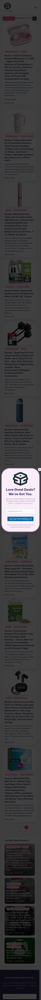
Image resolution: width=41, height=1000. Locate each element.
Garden (8, 608)
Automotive (10, 281)
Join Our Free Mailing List (20, 974)
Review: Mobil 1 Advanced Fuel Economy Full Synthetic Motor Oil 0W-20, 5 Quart (19, 288)
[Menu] (37, 7)
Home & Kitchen (11, 136)
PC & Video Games (12, 480)
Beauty (8, 207)
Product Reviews (12, 52)
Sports (23, 52)
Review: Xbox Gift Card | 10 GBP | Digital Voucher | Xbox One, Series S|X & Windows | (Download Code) (20, 924)
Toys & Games (26, 542)
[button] (10, 97)
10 (20, 806)
